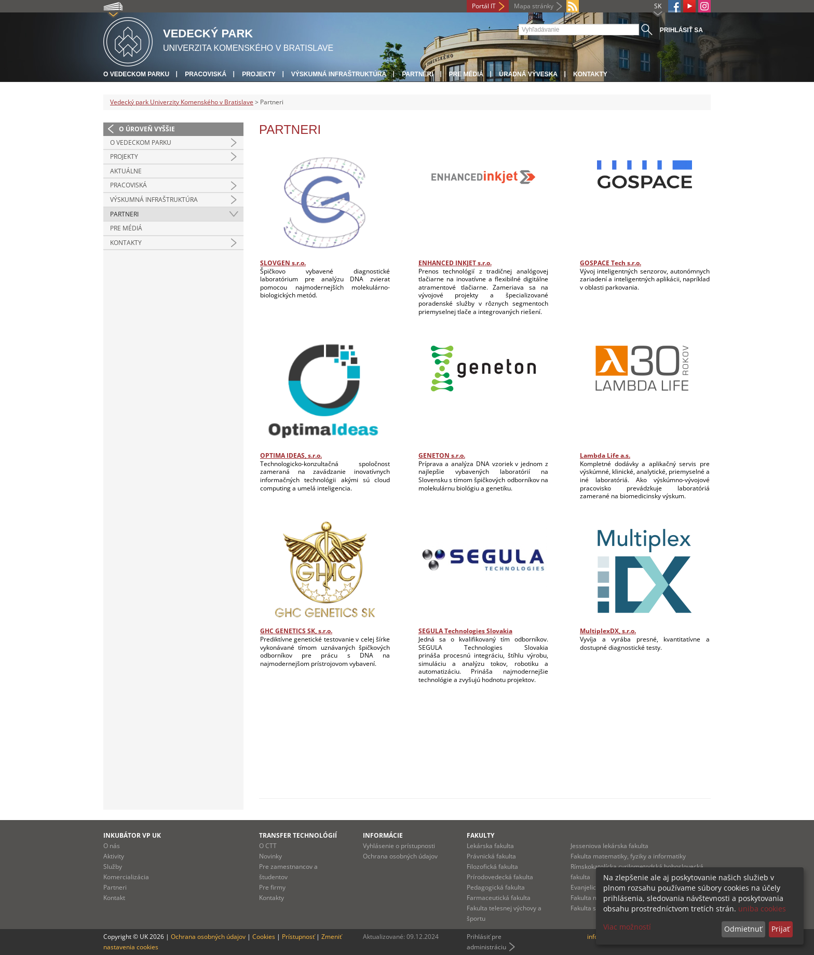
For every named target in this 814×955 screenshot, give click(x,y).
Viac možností (627, 927)
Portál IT (484, 6)
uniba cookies (762, 908)
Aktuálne (126, 171)
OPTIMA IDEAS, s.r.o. (291, 455)
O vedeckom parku (136, 74)
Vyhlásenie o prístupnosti (399, 845)
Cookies (263, 936)
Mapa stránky (533, 6)
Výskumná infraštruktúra (338, 74)
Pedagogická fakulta (496, 887)
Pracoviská (205, 74)
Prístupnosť (298, 936)
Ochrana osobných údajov (400, 856)
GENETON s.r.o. (441, 455)
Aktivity (113, 856)
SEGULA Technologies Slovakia (465, 630)
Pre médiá (466, 74)
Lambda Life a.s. (605, 455)
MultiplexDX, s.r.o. (608, 630)
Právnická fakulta (491, 856)
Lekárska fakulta (490, 845)
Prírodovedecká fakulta (500, 876)
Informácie (383, 835)
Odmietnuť (743, 929)
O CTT (268, 845)
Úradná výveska (528, 74)
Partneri (417, 74)
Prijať (780, 929)
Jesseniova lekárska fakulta (609, 845)
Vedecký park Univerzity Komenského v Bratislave (181, 102)
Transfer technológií (298, 835)
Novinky (270, 856)
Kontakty (590, 74)
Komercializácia (126, 876)
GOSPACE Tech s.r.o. (610, 262)
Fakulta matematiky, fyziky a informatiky (628, 856)
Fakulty (480, 835)
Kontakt (114, 897)
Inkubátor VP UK (132, 835)
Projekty (259, 74)
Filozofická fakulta (492, 866)
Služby (112, 866)
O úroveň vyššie (147, 129)
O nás (111, 845)
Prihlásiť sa (681, 30)
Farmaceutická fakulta (499, 897)
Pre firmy (272, 887)
